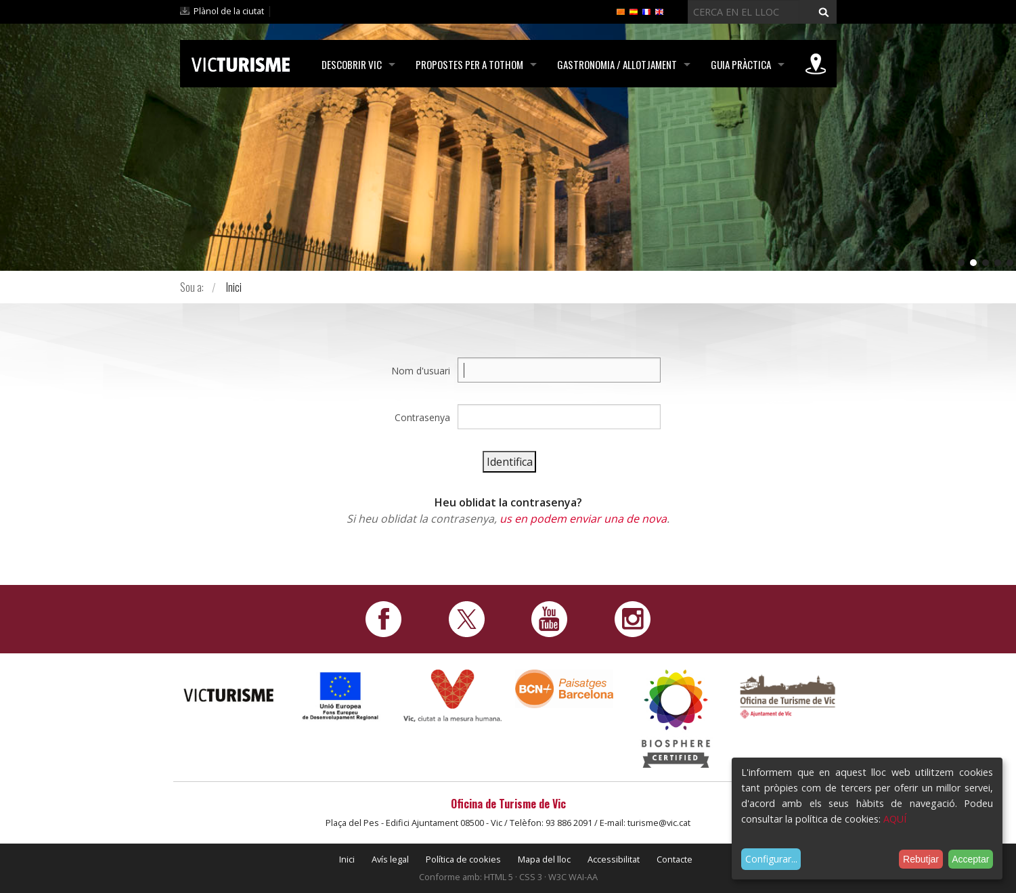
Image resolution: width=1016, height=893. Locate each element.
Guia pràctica (741, 64)
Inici (234, 287)
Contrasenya (422, 417)
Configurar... (771, 858)
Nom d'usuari (420, 370)
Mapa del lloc (544, 859)
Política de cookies (463, 859)
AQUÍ (894, 818)
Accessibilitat (614, 859)
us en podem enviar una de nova (583, 518)
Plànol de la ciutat (229, 11)
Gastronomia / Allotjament (617, 64)
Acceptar (970, 859)
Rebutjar (921, 859)
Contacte (674, 859)
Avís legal (390, 859)
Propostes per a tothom (469, 64)
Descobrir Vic (352, 64)
